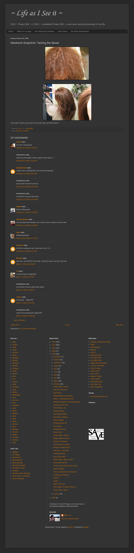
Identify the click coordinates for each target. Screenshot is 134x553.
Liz (17, 271)
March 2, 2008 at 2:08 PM (25, 290)
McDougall (16, 395)
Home (10, 31)
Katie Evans (16, 457)
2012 (54, 342)
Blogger (86, 527)
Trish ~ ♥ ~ (68, 515)
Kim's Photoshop (18, 479)
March (56, 381)
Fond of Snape (96, 368)
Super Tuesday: (58, 469)
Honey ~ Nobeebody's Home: (63, 399)
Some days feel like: (60, 463)
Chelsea (15, 440)
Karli (13, 403)
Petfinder (15, 452)
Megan (14, 434)
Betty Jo (93, 350)
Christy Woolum (22, 219)
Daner (93, 344)
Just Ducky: (57, 393)
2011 (54, 345)
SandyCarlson (21, 168)
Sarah (14, 421)
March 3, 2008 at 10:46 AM (25, 316)
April (55, 378)
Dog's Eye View (96, 355)
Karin (14, 408)
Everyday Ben (95, 347)
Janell (14, 371)
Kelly (14, 419)
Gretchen (15, 363)
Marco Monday (17, 463)
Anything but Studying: (61, 475)
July (55, 369)
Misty (14, 416)
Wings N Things (96, 376)
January (57, 494)
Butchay (19, 258)
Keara (14, 411)
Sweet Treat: (57, 432)
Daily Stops (62, 31)
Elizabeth (15, 358)
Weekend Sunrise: (59, 429)
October (57, 360)
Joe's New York (96, 384)
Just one (15, 400)
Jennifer (15, 432)
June (56, 372)
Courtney (15, 387)
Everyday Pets (17, 460)
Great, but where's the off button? (64, 472)
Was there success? (60, 390)
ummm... (56, 481)
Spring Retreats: (59, 411)
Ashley (14, 392)
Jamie (14, 350)
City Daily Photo (96, 360)
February (57, 384)
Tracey (14, 382)
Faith (14, 376)
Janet (18, 232)
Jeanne (19, 297)
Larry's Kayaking (96, 387)
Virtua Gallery (95, 379)
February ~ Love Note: (61, 450)
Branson (15, 424)
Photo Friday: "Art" (59, 408)
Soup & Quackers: (59, 457)
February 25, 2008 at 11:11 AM (27, 238)
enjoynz (71, 527)
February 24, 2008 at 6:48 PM (26, 174)
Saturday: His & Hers (60, 405)
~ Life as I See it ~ (36, 13)
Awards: (56, 478)
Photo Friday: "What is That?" (63, 460)
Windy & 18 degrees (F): (61, 447)
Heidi (14, 384)
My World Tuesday (18, 465)
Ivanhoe (15, 352)
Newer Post (15, 325)
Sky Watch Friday (18, 468)
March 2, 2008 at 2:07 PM (25, 277)
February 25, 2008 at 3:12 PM (26, 251)
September (58, 363)
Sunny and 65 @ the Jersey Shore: (65, 466)
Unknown (19, 245)
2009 (54, 351)
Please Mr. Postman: (60, 441)
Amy (13, 379)
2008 (54, 354)
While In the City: (59, 484)
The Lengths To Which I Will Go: (64, 487)
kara (13, 427)
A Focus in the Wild (97, 366)
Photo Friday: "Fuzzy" (60, 387)
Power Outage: (58, 420)
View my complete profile (70, 519)
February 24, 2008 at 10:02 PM (27, 187)
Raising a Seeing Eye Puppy (100, 342)
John (14, 397)
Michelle (15, 429)
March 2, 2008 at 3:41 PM (25, 303)
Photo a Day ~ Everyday (20, 476)
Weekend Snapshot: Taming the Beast (66, 402)
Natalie (18, 206)
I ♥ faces (15, 471)
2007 (54, 498)
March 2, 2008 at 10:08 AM (25, 264)
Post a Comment (19, 320)
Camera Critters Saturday (21, 473)
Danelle (15, 360)
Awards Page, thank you (99, 396)
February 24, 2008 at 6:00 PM (26, 148)
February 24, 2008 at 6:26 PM (26, 161)
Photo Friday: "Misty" (60, 490)
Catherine (15, 405)
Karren (14, 374)
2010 (54, 348)
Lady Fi (93, 352)
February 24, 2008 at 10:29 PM (27, 212)
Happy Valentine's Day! (61, 438)
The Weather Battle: (60, 414)
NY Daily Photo (96, 358)
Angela (14, 344)
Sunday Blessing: (59, 453)
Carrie (14, 355)
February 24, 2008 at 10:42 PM (27, 225)
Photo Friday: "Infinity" (61, 435)
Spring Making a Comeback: (63, 396)
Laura (14, 390)
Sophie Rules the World (99, 363)
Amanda (15, 437)
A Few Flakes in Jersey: (61, 444)
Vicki (14, 443)
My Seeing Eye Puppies (44, 31)
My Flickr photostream (80, 31)
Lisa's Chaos (95, 371)
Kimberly (15, 368)
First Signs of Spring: (60, 417)
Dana (14, 342)
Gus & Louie (95, 374)
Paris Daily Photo (97, 382)
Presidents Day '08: (60, 423)
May (55, 375)
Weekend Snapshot (22, 131)
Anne (14, 347)
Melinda (15, 366)
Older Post (119, 325)
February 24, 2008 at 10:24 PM (27, 199)
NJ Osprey (16, 455)
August (56, 366)
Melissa (15, 413)
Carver (18, 142)
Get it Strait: (57, 426)
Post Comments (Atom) (28, 329)
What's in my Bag (24, 31)
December (57, 357)
